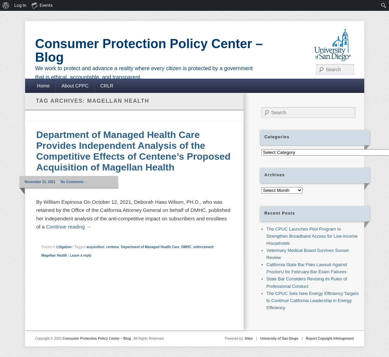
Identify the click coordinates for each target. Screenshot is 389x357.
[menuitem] (6, 5)
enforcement (203, 247)
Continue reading (68, 227)
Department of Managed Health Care (150, 247)
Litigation (64, 247)
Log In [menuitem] (20, 5)
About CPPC (74, 85)
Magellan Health (54, 255)
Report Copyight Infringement (330, 338)
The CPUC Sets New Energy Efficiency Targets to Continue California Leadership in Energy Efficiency (313, 300)
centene (112, 247)
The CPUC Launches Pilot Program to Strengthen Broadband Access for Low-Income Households (312, 236)
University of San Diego (279, 338)
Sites (249, 338)
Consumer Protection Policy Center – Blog (149, 50)
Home (43, 85)
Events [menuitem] (42, 5)
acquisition (95, 247)
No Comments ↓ (73, 182)
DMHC (186, 247)
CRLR (106, 85)
